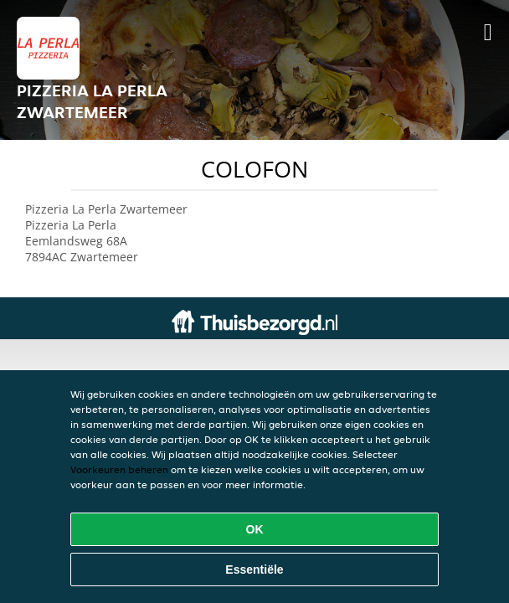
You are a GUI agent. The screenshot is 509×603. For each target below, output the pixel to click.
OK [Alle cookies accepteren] (255, 529)
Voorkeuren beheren (119, 469)
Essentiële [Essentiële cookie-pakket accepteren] (254, 569)
